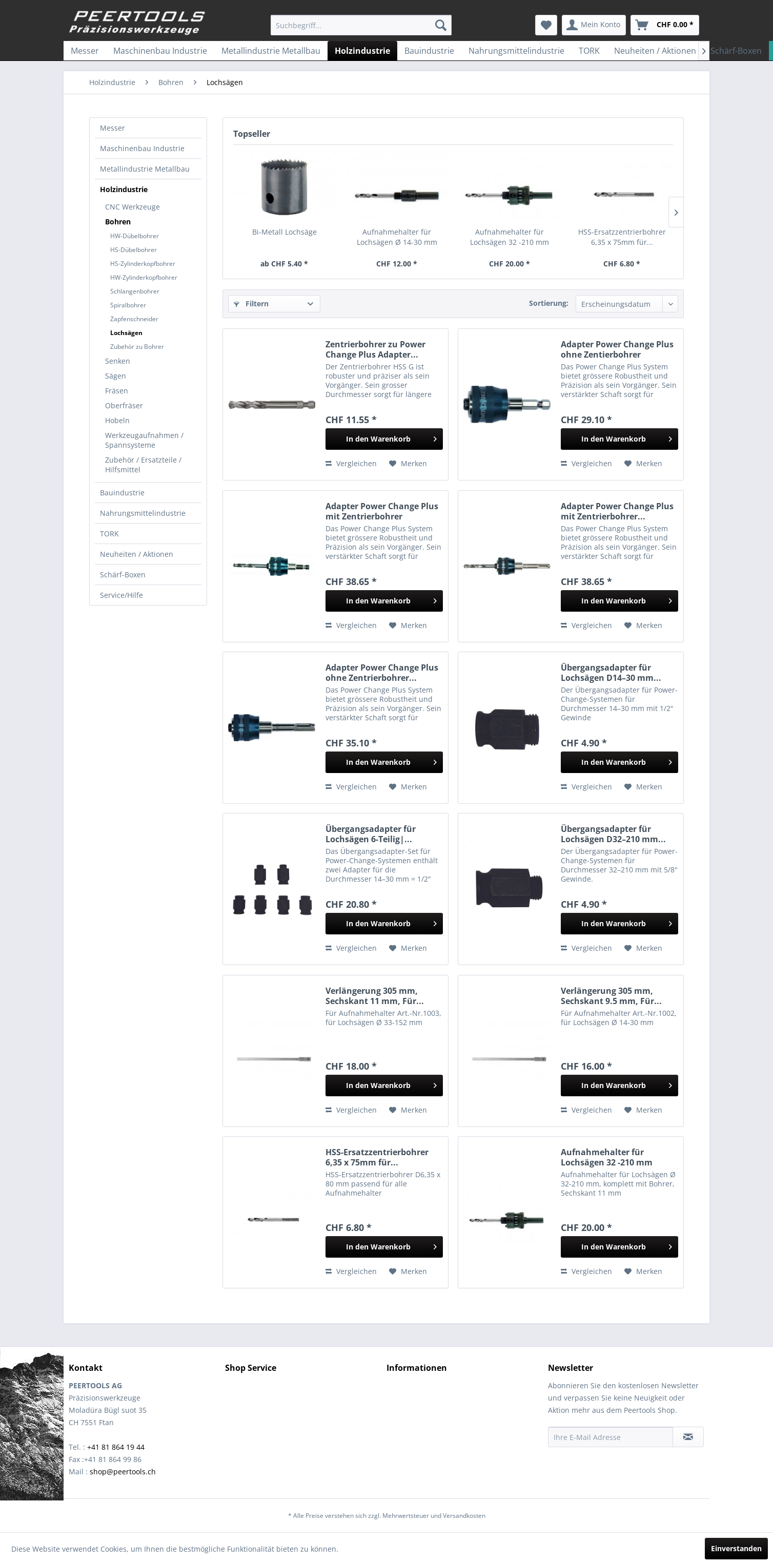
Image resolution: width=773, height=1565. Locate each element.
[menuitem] (361, 25)
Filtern (251, 303)
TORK (109, 533)
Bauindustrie (122, 492)
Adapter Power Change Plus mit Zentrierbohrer (382, 511)
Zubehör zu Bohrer (137, 346)
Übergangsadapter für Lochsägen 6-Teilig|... (371, 834)
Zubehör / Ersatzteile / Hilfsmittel (143, 464)
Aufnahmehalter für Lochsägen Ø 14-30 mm (397, 237)
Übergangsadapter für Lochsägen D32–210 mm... (613, 834)
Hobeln (117, 420)
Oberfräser (124, 405)
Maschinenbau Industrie (142, 148)
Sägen (115, 376)
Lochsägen (126, 332)
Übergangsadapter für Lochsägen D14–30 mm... (611, 672)
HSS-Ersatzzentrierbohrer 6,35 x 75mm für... (622, 237)
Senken (117, 361)
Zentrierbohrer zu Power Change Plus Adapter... (375, 349)
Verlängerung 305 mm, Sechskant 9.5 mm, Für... (611, 996)
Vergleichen (351, 463)
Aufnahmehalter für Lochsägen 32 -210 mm (509, 237)
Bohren (118, 221)
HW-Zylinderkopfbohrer (143, 277)
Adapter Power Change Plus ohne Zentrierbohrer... (382, 672)
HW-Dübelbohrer (134, 236)
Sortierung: (548, 303)
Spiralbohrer (128, 305)
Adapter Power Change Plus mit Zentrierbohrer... (617, 511)
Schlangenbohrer (134, 291)
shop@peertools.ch (123, 1471)
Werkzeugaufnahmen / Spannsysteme (144, 440)
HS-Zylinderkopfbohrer (142, 263)
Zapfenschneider (134, 319)
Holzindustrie (124, 189)
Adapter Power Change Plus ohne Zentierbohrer (617, 349)
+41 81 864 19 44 (116, 1447)
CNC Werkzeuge (132, 207)
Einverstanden (736, 1548)
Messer (112, 128)
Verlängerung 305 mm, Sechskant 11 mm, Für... (375, 996)
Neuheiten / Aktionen (136, 554)
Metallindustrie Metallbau (145, 169)
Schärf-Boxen (123, 574)
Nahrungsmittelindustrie (143, 513)
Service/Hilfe (121, 595)
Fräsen (116, 390)
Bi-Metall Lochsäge (284, 232)
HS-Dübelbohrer (133, 249)
